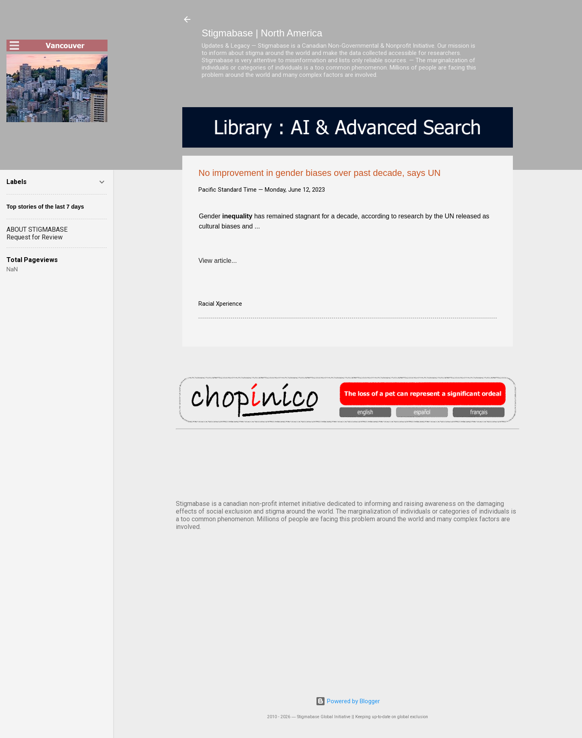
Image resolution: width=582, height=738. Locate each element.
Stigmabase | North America (262, 32)
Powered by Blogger (348, 701)
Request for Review (34, 237)
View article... (217, 260)
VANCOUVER (347, 463)
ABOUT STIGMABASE (36, 229)
